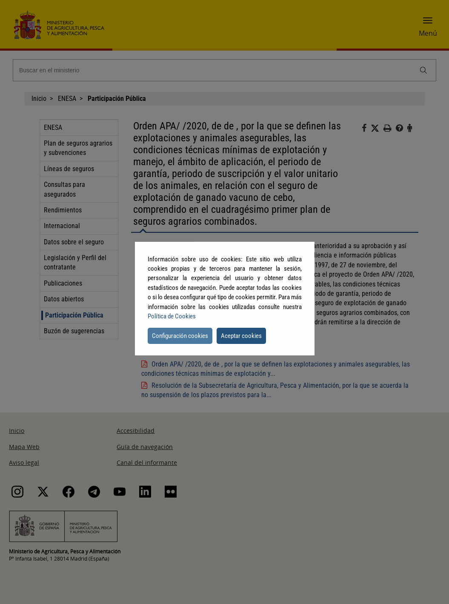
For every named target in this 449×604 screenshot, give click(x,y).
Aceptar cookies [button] (241, 336)
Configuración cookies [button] (180, 336)
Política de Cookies (172, 316)
